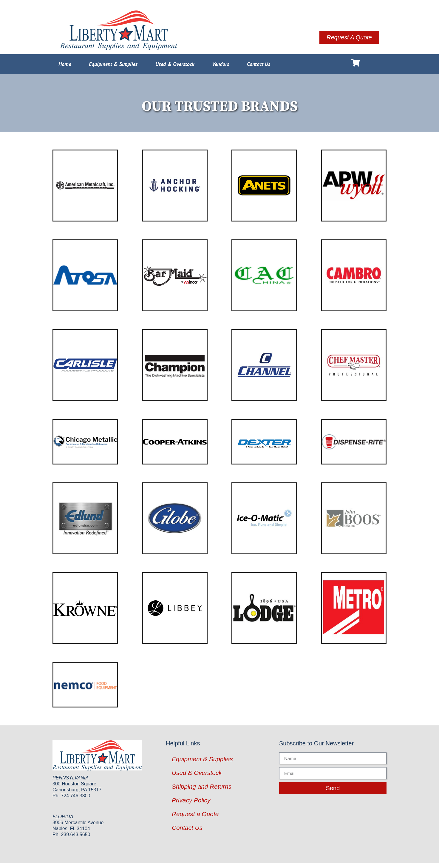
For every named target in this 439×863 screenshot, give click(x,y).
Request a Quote (195, 813)
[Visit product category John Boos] (354, 518)
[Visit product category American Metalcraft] (85, 185)
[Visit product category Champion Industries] (175, 365)
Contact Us (258, 64)
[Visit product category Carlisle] (85, 365)
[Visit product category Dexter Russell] (264, 441)
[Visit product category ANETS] (264, 185)
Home (64, 64)
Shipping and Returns (201, 786)
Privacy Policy (191, 800)
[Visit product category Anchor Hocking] (175, 185)
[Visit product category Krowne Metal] (85, 608)
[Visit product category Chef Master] (354, 365)
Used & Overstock (174, 64)
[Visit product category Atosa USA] (85, 275)
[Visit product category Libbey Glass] (175, 608)
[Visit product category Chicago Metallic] (85, 441)
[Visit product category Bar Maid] (175, 275)
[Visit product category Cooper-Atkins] (175, 441)
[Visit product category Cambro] (354, 275)
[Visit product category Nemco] (85, 685)
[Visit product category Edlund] (85, 518)
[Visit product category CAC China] (264, 275)
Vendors (220, 64)
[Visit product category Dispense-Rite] (354, 441)
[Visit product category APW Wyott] (354, 185)
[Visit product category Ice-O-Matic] (264, 518)
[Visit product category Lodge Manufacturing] (264, 608)
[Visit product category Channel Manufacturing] (264, 365)
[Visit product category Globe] (175, 518)
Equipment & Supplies (113, 64)
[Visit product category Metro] (354, 608)
